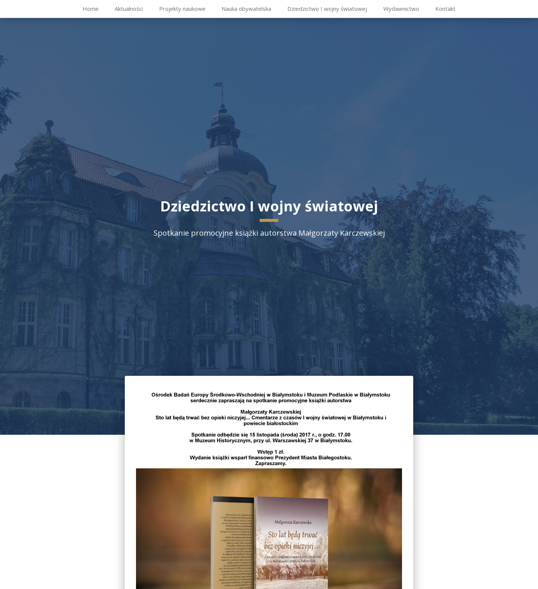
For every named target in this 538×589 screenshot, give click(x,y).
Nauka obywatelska (246, 8)
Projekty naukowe (182, 8)
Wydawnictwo (401, 8)
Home (91, 8)
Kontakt (445, 8)
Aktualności (129, 8)
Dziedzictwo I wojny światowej (327, 8)
